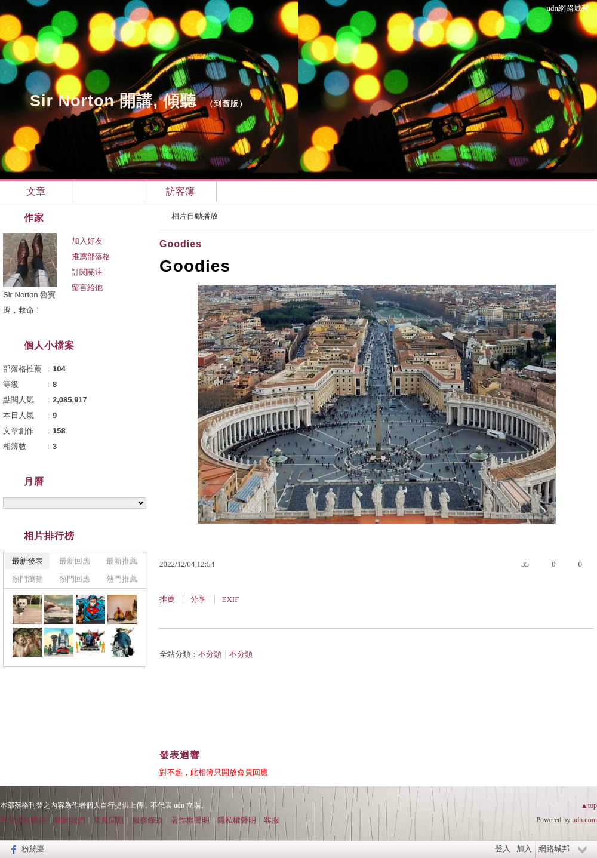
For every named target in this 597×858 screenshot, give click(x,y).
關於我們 (69, 820)
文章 (35, 191)
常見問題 (108, 820)
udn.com (584, 820)
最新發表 (27, 560)
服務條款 (147, 820)
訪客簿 (180, 191)
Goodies (180, 244)
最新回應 (74, 560)
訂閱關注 (87, 271)
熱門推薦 (121, 578)
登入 (502, 848)
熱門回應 (74, 578)
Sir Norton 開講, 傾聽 (113, 101)
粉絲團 (33, 848)
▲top (589, 805)
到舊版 (226, 103)
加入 (524, 848)
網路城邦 (554, 848)
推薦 (167, 599)
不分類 (209, 654)
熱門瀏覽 (27, 578)
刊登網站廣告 (23, 820)
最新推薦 (121, 560)
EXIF (230, 599)
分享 (198, 599)
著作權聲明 (190, 820)
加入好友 (87, 240)
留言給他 (87, 287)
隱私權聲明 (236, 820)
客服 (271, 820)
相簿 (108, 191)
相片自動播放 (194, 215)
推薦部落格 (91, 256)
